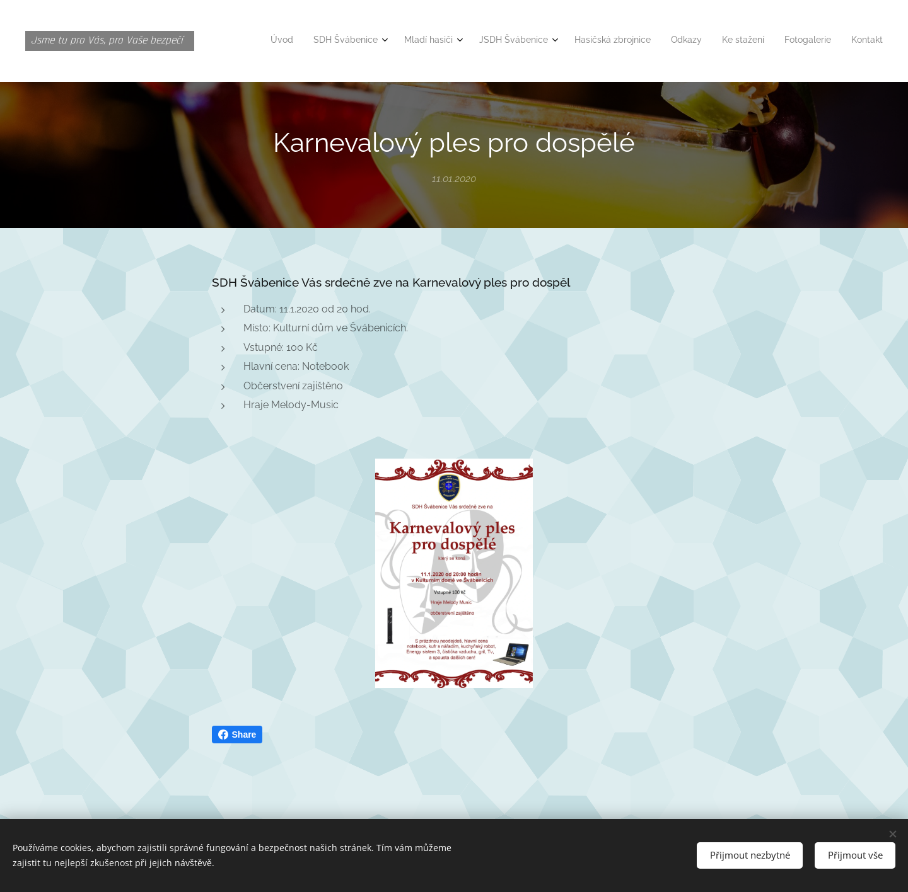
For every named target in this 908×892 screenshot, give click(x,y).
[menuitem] (706, 41)
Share (237, 734)
